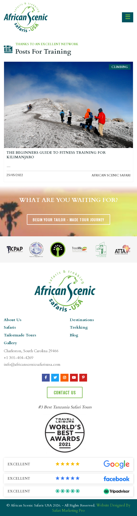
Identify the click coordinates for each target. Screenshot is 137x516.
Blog (74, 334)
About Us (12, 319)
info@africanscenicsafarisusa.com (31, 364)
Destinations (81, 319)
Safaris (10, 327)
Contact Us (64, 392)
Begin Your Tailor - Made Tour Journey (68, 219)
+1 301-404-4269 (18, 357)
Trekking (78, 327)
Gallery (10, 342)
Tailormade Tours (19, 334)
